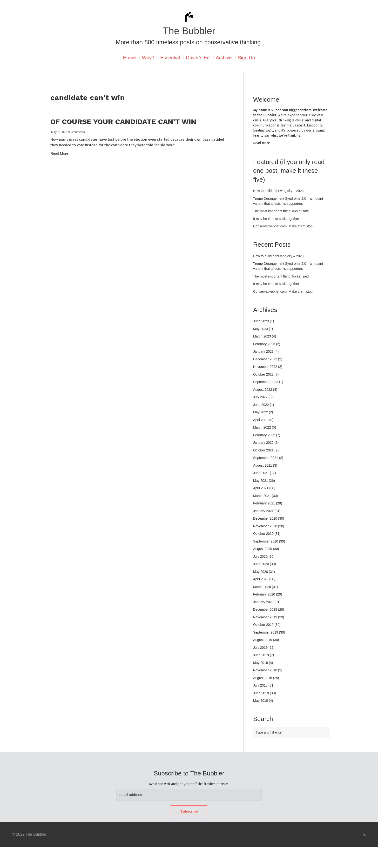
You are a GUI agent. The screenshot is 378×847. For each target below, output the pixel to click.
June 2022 (261, 405)
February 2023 (264, 344)
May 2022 (260, 412)
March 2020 (262, 587)
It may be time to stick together (276, 219)
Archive (224, 57)
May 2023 (260, 329)
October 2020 (263, 534)
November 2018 (265, 670)
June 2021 (261, 473)
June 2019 (261, 655)
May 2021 (260, 481)
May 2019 (260, 663)
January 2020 (263, 602)
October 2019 (263, 625)
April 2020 (260, 579)
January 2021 (263, 511)
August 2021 (262, 465)
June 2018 (261, 693)
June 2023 (261, 321)
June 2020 (261, 564)
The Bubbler (189, 31)
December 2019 (265, 609)
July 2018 (260, 685)
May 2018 (260, 700)
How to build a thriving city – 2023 (278, 191)
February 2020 (264, 594)
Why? (148, 57)
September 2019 (265, 632)
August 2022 (262, 389)
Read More (59, 153)
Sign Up (246, 57)
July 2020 (260, 556)
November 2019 (265, 617)
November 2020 (265, 526)
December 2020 (265, 518)
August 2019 (262, 640)
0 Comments (76, 132)
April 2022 (260, 420)
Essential (170, 57)
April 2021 (260, 488)
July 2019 (260, 647)
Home (129, 57)
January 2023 (263, 351)
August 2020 (262, 549)
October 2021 (263, 450)
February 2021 (264, 503)
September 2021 (265, 458)
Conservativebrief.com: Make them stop (283, 226)
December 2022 (265, 359)
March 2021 (262, 496)
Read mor (263, 143)
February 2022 (264, 435)
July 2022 (260, 397)
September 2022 (265, 382)
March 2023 (262, 336)
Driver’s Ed (197, 57)
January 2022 (263, 442)
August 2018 (262, 678)
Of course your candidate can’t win (123, 121)
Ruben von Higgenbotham (291, 110)
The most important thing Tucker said (281, 211)
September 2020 (265, 541)
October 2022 (263, 374)
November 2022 (265, 367)
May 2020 (260, 572)
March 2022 (262, 427)
